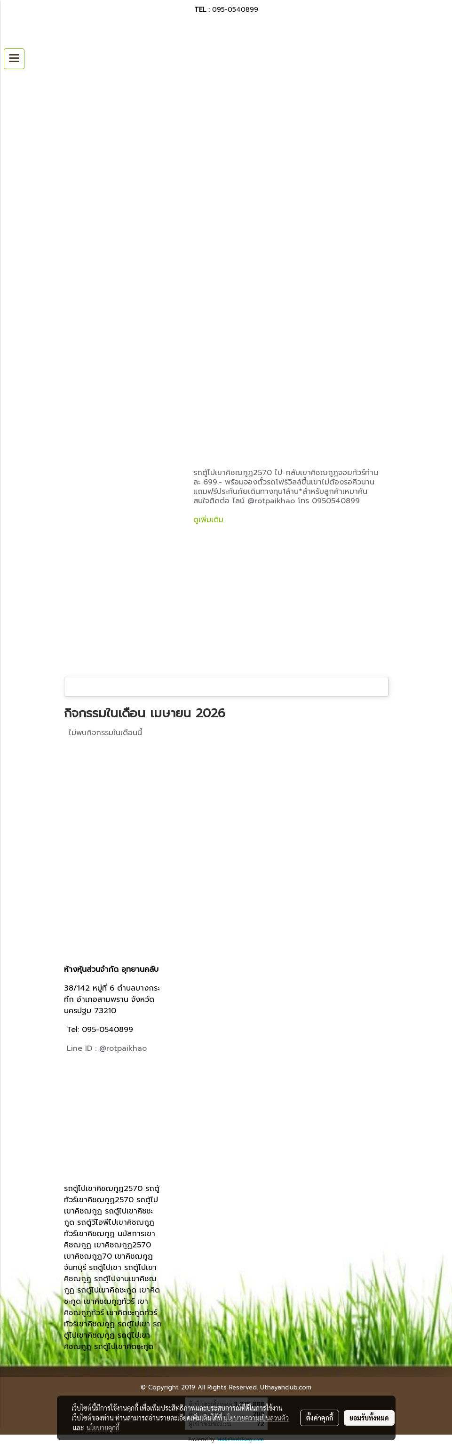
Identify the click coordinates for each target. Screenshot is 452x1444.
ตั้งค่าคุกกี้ (319, 1417)
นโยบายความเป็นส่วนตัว (256, 1417)
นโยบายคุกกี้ (103, 1427)
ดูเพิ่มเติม (209, 519)
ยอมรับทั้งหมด (369, 1417)
